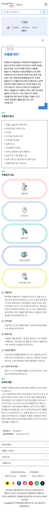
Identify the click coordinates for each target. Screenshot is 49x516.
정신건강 (25, 27)
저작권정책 (33, 472)
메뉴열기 (45, 4)
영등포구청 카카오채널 (7, 483)
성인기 (35, 27)
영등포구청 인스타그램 (25, 483)
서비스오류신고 (38, 475)
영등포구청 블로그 (37, 483)
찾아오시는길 (10, 475)
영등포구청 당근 (13, 483)
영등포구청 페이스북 (19, 483)
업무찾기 (23, 475)
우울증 (23, 30)
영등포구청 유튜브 (31, 483)
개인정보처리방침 (18, 472)
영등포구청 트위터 (42, 483)
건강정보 (15, 27)
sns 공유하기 (43, 40)
